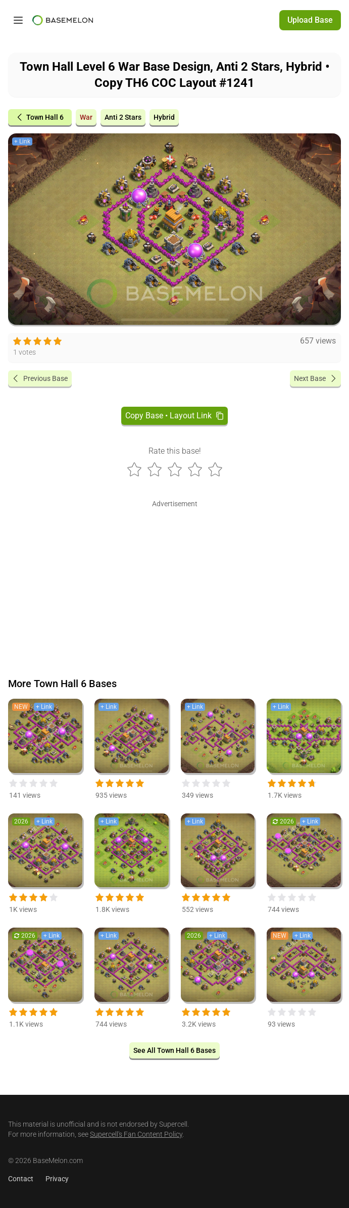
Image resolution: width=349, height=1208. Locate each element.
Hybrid (164, 117)
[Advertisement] (174, 581)
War (86, 117)
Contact (20, 1179)
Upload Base (310, 20)
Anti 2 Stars (123, 117)
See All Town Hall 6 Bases (174, 1050)
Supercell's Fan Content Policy (136, 1134)
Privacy (57, 1179)
